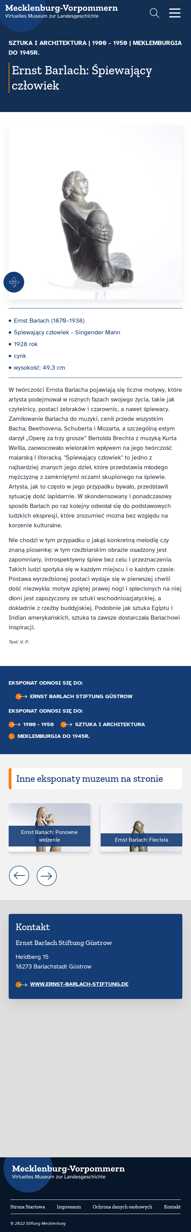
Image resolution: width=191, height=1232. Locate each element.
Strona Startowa (27, 1207)
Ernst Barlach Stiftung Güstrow (76, 697)
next (46, 875)
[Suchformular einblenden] (154, 14)
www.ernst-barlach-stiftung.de (73, 984)
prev (19, 875)
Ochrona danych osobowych (122, 1207)
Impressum (69, 1207)
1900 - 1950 (109, 43)
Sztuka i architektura (48, 43)
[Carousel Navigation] (95, 875)
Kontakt (172, 1207)
